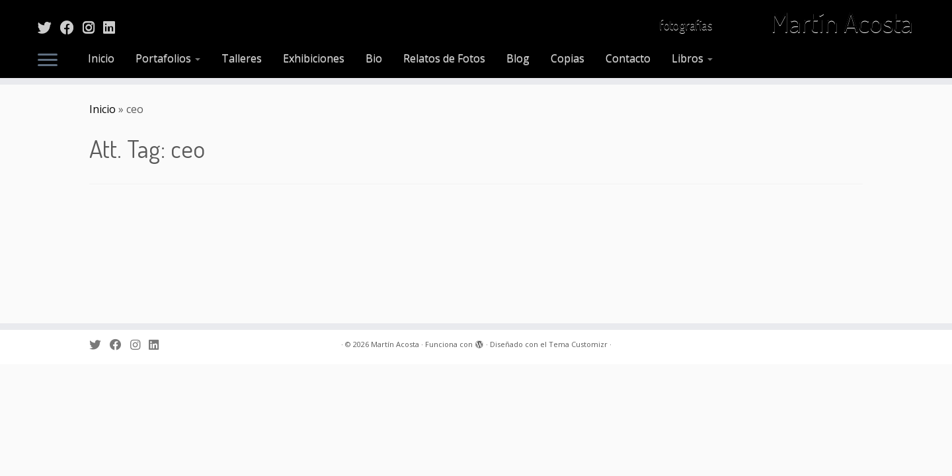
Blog (518, 58)
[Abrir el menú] (48, 61)
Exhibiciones (313, 58)
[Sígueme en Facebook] (71, 27)
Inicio (101, 58)
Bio (374, 58)
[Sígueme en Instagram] (93, 27)
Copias (567, 58)
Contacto (628, 58)
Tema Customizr (578, 456)
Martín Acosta (842, 26)
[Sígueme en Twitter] (49, 27)
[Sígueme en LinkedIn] (113, 27)
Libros (692, 58)
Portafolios (168, 58)
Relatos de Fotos (444, 58)
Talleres (241, 58)
